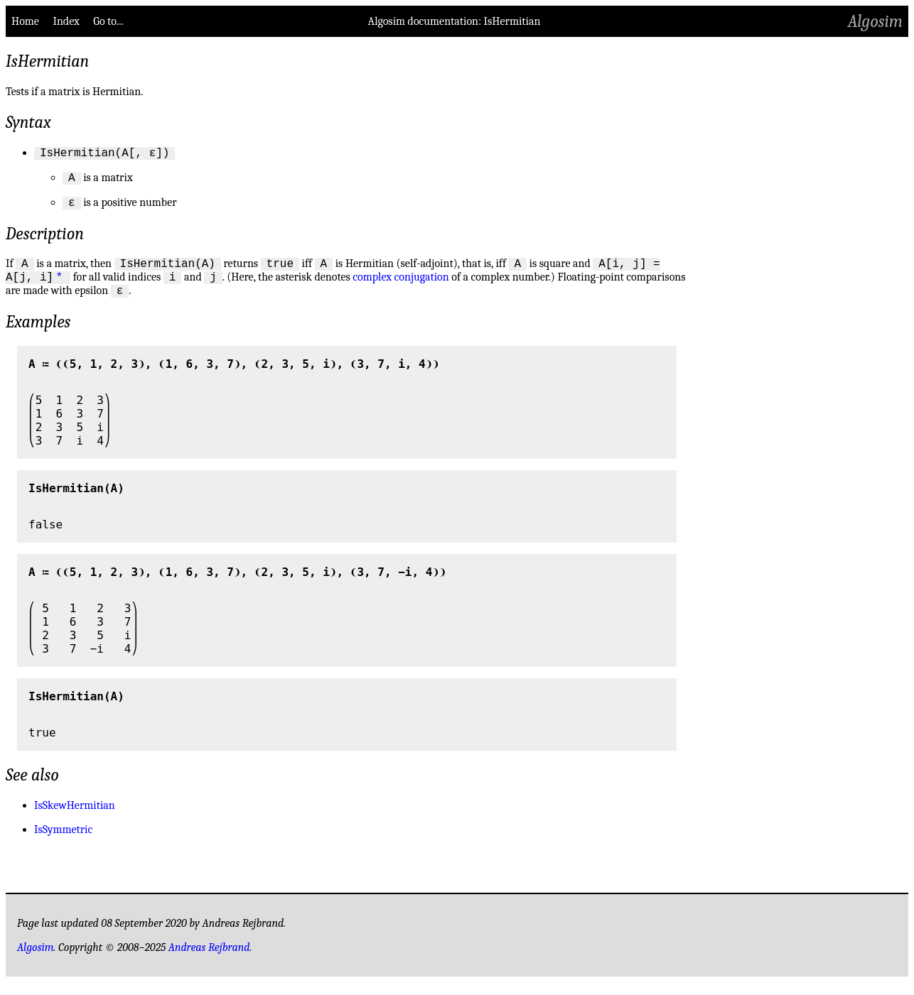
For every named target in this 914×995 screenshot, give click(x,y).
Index (66, 21)
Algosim (875, 21)
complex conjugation (400, 287)
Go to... (108, 21)
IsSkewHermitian (74, 818)
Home (25, 21)
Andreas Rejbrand (209, 960)
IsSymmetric (63, 842)
